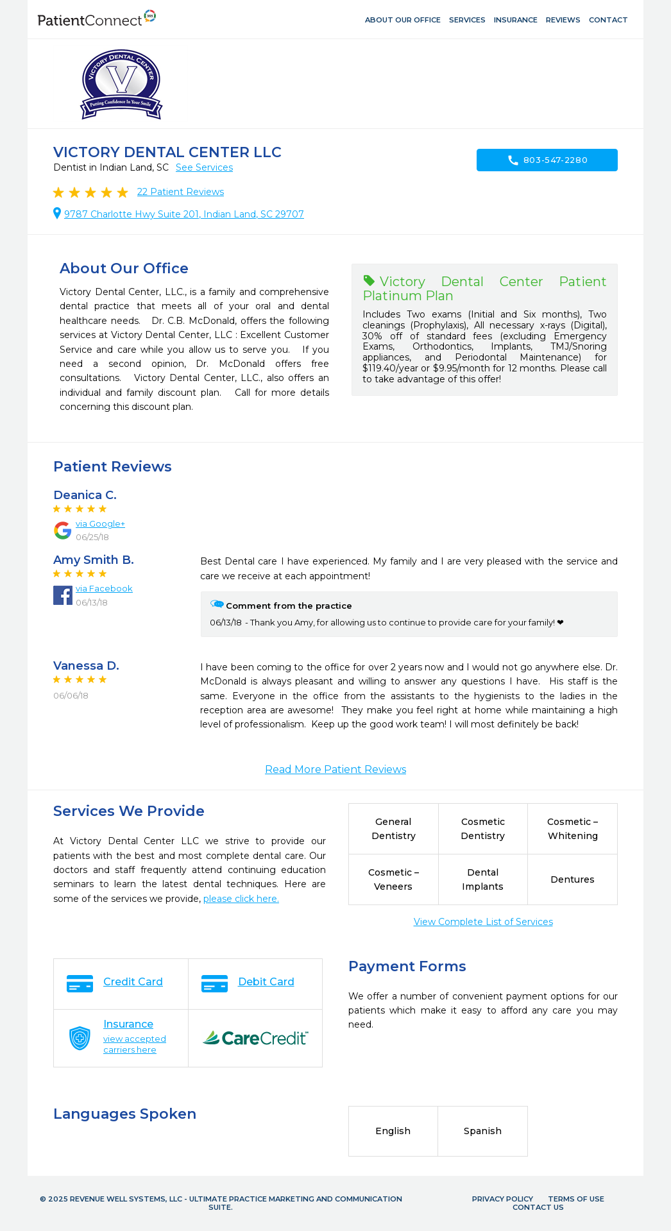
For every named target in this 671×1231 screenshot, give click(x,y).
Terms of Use (576, 1198)
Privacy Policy (502, 1198)
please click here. (241, 898)
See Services (204, 167)
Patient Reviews (180, 192)
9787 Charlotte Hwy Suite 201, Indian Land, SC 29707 (184, 214)
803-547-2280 (547, 160)
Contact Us (538, 1207)
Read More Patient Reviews (335, 769)
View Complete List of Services (483, 922)
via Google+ (100, 523)
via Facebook (104, 588)
